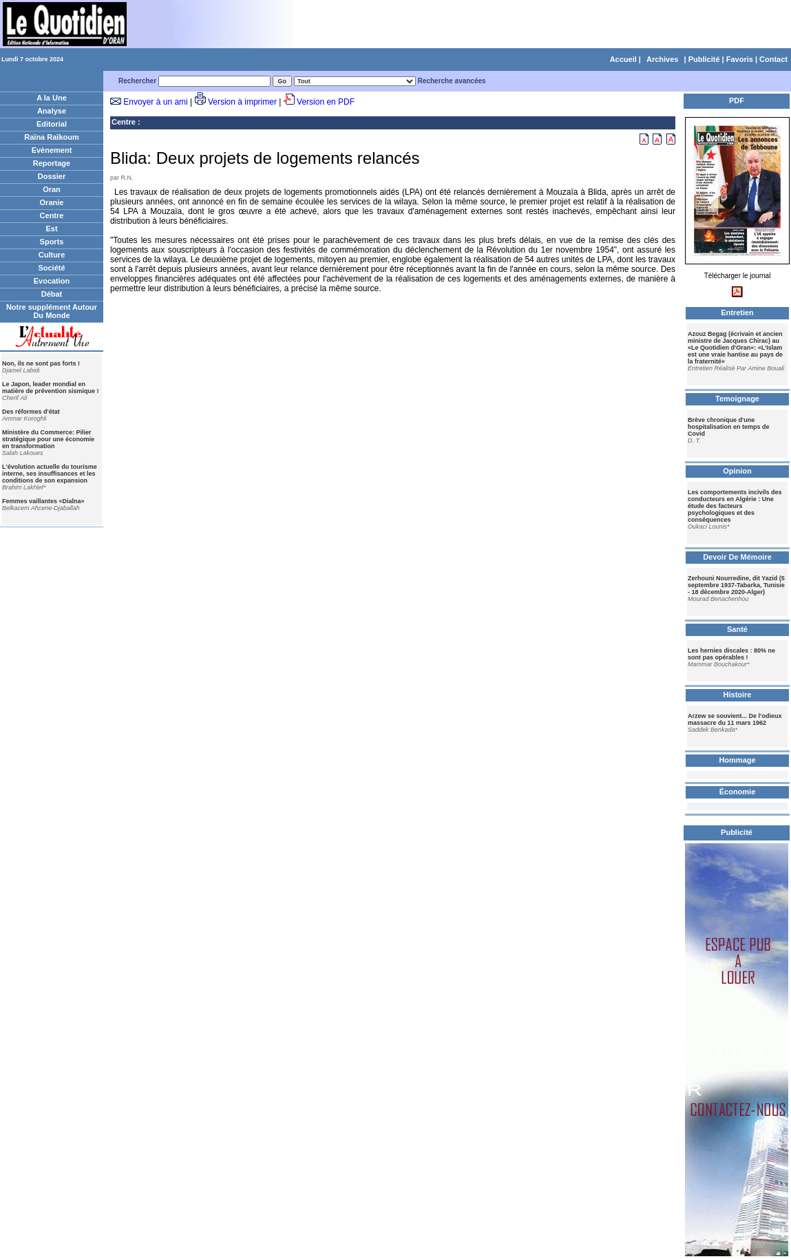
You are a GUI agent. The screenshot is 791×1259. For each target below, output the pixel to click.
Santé (737, 629)
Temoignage (737, 398)
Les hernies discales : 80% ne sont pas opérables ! (731, 654)
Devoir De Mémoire (737, 557)
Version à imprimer (242, 102)
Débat (52, 294)
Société (51, 268)
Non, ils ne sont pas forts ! (41, 363)
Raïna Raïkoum (51, 137)
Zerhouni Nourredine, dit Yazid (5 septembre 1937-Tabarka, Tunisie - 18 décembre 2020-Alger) (736, 585)
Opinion (737, 471)
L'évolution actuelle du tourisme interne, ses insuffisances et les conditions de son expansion (49, 473)
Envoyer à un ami (155, 102)
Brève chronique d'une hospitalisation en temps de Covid (729, 426)
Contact (773, 59)
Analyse (51, 111)
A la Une (51, 98)
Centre (52, 215)
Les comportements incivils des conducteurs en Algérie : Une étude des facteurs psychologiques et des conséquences (735, 506)
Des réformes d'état (31, 411)
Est (51, 228)
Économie (737, 791)
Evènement (52, 150)
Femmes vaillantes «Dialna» (43, 501)
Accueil (623, 59)
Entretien (737, 312)
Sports (52, 241)
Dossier (51, 176)
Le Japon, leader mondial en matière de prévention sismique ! (50, 387)
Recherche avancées (452, 81)
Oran (52, 189)
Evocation (52, 281)
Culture (52, 255)
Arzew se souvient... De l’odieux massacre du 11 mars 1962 (735, 719)
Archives (662, 59)
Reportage (51, 163)
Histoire (738, 694)
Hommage (737, 760)
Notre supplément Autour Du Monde (51, 311)
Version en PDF (326, 102)
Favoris (739, 59)
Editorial (51, 124)
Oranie (52, 202)
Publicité (704, 59)
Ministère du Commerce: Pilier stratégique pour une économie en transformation (48, 439)
